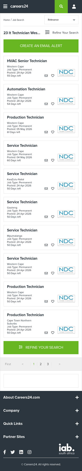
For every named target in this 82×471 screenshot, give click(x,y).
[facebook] (4, 452)
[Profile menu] (73, 6)
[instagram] (29, 452)
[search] (61, 6)
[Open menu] (5, 6)
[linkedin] (21, 452)
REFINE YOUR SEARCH (41, 347)
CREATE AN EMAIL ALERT (41, 46)
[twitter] (12, 452)
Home (6, 20)
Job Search (18, 20)
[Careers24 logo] (17, 6)
